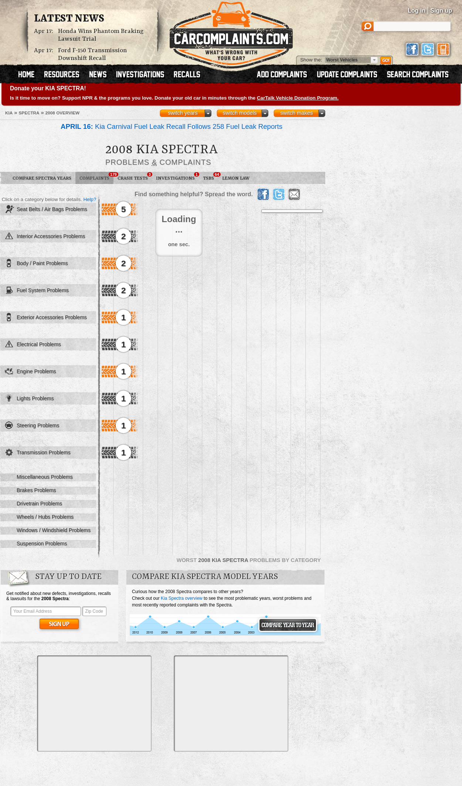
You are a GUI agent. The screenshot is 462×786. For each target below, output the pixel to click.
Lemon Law (235, 178)
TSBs (210, 176)
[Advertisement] (94, 703)
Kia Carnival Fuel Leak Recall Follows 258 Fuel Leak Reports (171, 126)
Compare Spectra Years (42, 178)
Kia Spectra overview (182, 598)
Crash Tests (135, 176)
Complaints (96, 176)
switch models (239, 113)
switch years (183, 113)
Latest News (69, 19)
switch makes (297, 113)
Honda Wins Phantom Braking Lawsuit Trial (101, 35)
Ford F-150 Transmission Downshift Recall (92, 54)
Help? (89, 199)
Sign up (441, 10)
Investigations (177, 176)
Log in (416, 10)
